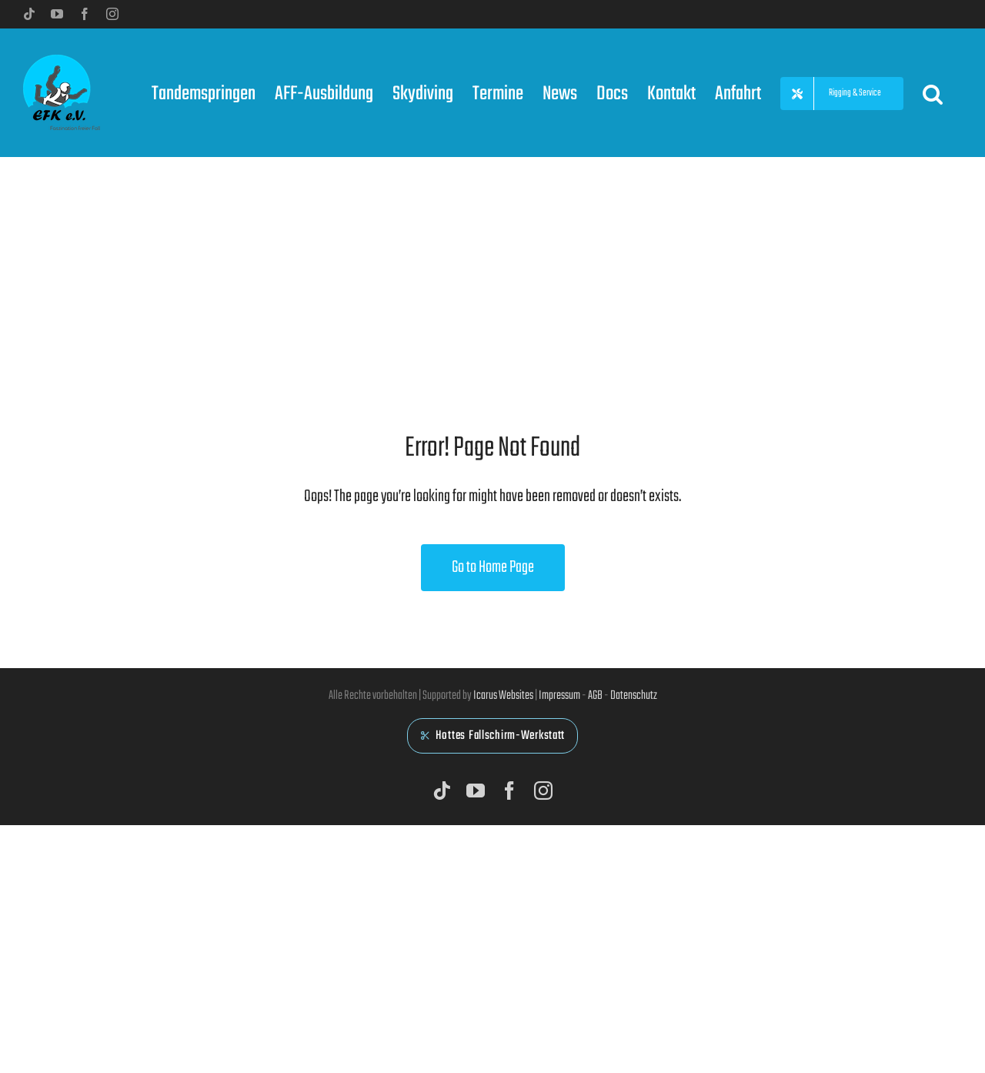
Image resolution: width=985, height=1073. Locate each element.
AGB (595, 696)
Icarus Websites (503, 696)
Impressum (559, 696)
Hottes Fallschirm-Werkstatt (492, 736)
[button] (933, 92)
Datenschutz (633, 696)
